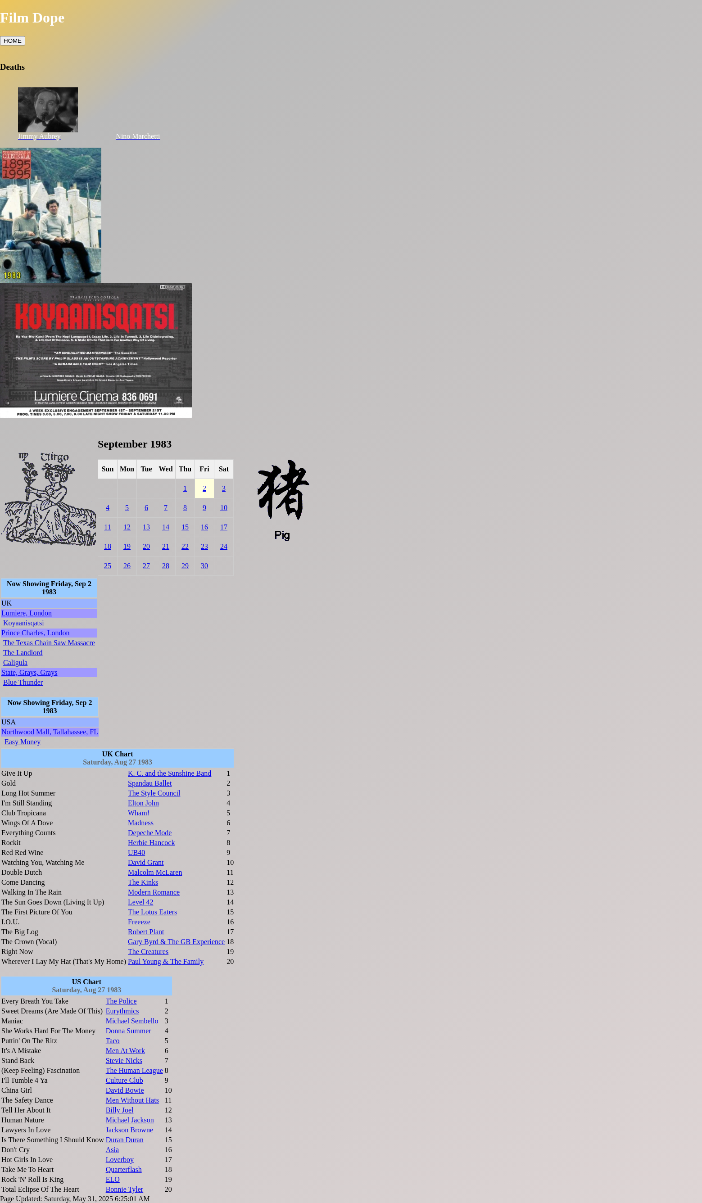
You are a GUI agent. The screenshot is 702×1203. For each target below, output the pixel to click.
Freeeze (139, 922)
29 (185, 566)
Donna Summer (128, 1031)
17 (223, 527)
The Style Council (154, 793)
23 (204, 546)
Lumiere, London (26, 613)
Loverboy (120, 1159)
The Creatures (148, 951)
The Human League (134, 1070)
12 (127, 527)
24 (223, 546)
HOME (13, 40)
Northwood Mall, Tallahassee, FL (49, 732)
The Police (121, 1001)
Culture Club (124, 1080)
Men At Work (125, 1050)
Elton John (143, 803)
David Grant (146, 862)
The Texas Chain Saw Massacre (49, 643)
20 (146, 546)
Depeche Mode (150, 833)
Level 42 (140, 902)
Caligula (15, 662)
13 (146, 527)
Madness (141, 823)
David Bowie (125, 1090)
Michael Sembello (132, 1021)
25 (107, 566)
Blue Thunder (23, 682)
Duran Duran (125, 1140)
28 (165, 566)
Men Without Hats (132, 1100)
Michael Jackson (130, 1120)
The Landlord (23, 652)
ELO (113, 1179)
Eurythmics (122, 1011)
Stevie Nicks (124, 1060)
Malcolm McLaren (155, 872)
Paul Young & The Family (166, 961)
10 (223, 507)
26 (127, 566)
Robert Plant (146, 932)
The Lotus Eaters (152, 912)
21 (165, 546)
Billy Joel (120, 1110)
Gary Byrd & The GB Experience (176, 941)
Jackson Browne (129, 1130)
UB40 (136, 852)
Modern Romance (154, 892)
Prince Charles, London (35, 633)
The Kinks (143, 882)
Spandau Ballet (150, 783)
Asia (112, 1149)
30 (204, 566)
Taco (113, 1041)
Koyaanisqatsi (23, 623)
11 (107, 527)
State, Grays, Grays (29, 672)
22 (185, 546)
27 (146, 566)
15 (185, 527)
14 (165, 527)
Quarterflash (124, 1169)
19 (127, 546)
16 (204, 527)
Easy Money (23, 742)
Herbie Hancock (151, 842)
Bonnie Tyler (124, 1189)
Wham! (138, 813)
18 (107, 546)
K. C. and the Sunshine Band (169, 773)
